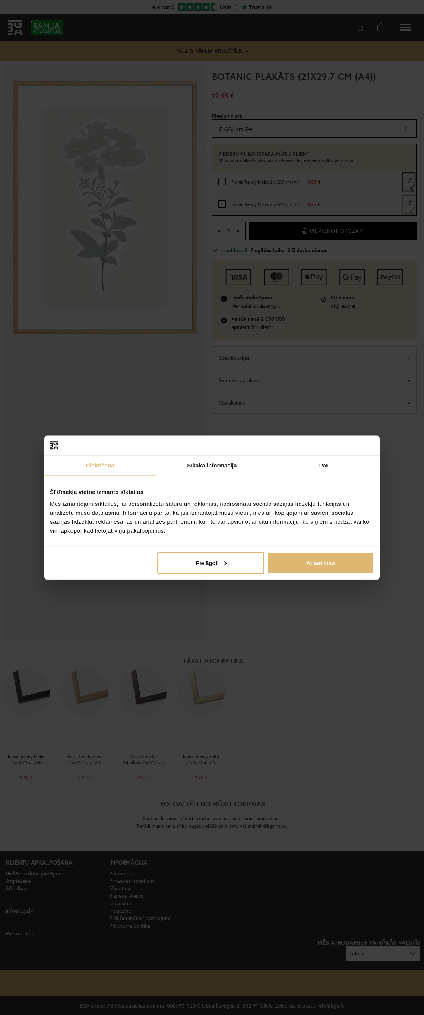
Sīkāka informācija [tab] (212, 465)
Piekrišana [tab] (100, 465)
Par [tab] (324, 465)
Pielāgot (211, 562)
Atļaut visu (320, 562)
